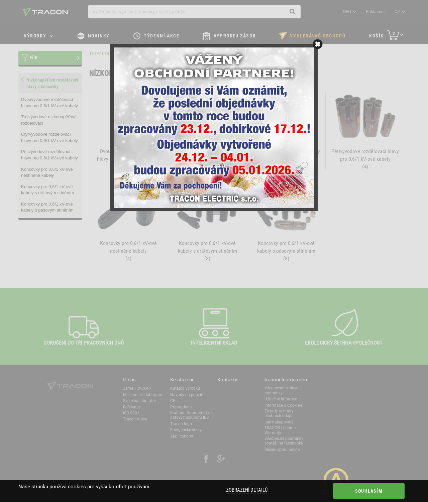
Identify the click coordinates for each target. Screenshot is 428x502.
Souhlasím (369, 491)
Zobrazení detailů (247, 490)
